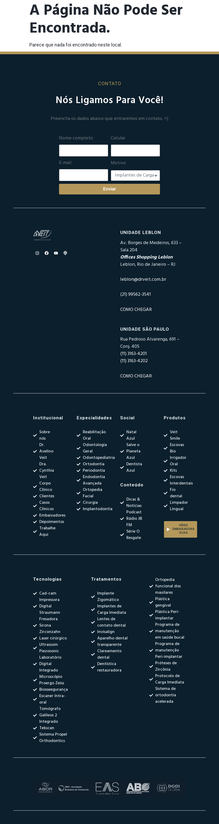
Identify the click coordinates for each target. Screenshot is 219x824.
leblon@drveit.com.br (143, 279)
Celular (118, 138)
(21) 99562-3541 (135, 294)
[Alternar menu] (136, 31)
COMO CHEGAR (136, 310)
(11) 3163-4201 (133, 354)
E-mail (65, 163)
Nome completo (76, 138)
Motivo (118, 163)
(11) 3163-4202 (134, 361)
